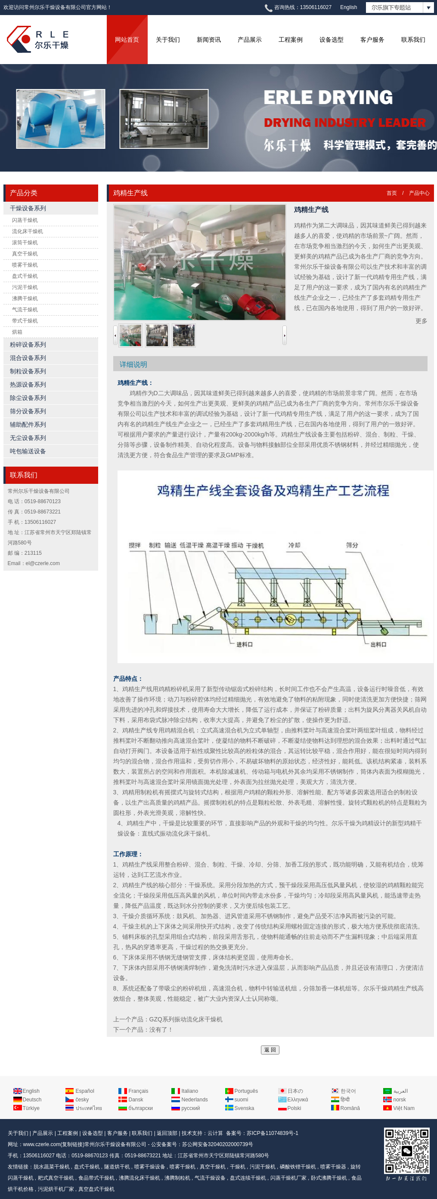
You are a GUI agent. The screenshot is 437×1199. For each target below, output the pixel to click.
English (348, 7)
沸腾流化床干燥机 (139, 1178)
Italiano (190, 1091)
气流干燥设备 (210, 1178)
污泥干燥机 (25, 287)
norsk (400, 1100)
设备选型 (331, 39)
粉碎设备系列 (28, 344)
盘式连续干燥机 (248, 1178)
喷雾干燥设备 (149, 1167)
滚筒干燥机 (25, 243)
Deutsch (32, 1100)
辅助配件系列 (28, 424)
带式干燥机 (25, 321)
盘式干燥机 (25, 276)
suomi (241, 1100)
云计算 (215, 1133)
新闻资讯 (209, 39)
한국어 (348, 1091)
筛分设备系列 (28, 411)
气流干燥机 (25, 310)
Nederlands (195, 1100)
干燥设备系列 (28, 208)
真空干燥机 (25, 254)
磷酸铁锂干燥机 (298, 1167)
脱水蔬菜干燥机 (52, 1167)
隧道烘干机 (117, 1167)
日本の (295, 1091)
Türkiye (31, 1108)
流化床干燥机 (27, 231)
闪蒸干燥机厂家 (288, 1178)
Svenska (244, 1108)
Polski (294, 1108)
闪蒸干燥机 (25, 220)
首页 (392, 193)
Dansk (136, 1100)
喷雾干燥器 (333, 1167)
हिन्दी (345, 1100)
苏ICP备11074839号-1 (272, 1133)
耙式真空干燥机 (56, 1178)
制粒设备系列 (28, 371)
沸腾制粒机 (177, 1178)
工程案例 (291, 39)
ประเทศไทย (89, 1108)
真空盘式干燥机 (96, 1189)
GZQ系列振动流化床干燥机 (186, 1019)
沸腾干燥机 (25, 298)
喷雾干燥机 (25, 265)
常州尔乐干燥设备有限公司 (115, 1144)
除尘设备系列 (28, 397)
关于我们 (168, 39)
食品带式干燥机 (96, 1178)
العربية (401, 1091)
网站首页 (127, 39)
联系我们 (413, 39)
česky (82, 1100)
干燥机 (237, 1167)
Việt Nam (404, 1108)
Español (85, 1091)
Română (350, 1108)
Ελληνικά (298, 1100)
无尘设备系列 (28, 437)
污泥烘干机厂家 (56, 1189)
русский (191, 1108)
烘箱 (17, 332)
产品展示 (250, 39)
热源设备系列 (28, 384)
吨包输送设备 (28, 451)
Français (139, 1091)
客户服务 (372, 39)
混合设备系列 (28, 357)
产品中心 (419, 193)
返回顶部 (167, 1133)
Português (246, 1091)
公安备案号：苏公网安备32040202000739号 (202, 1144)
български (141, 1108)
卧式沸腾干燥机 (329, 1178)
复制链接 (72, 1144)
